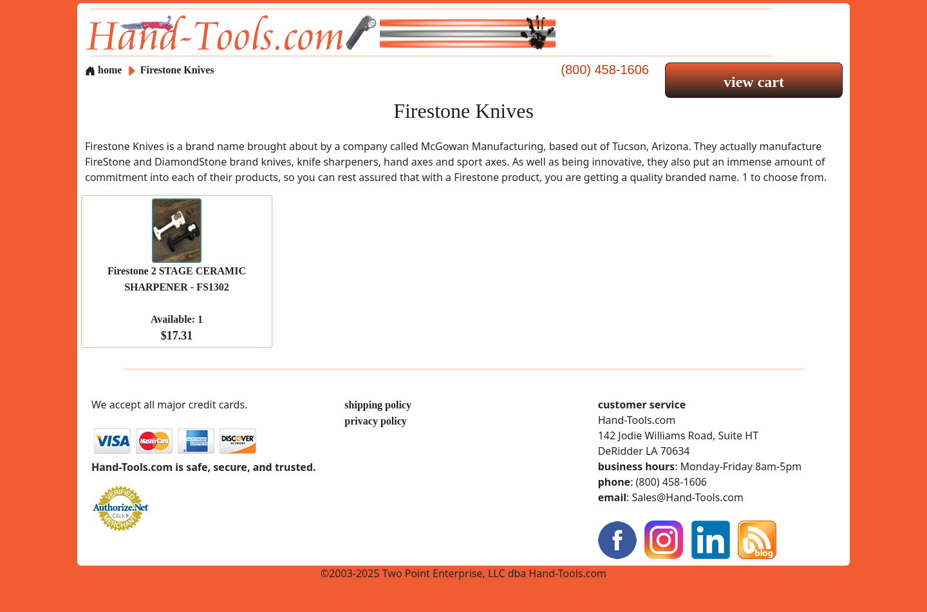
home (103, 69)
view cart (754, 81)
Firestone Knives (177, 69)
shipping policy (377, 404)
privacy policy (375, 421)
